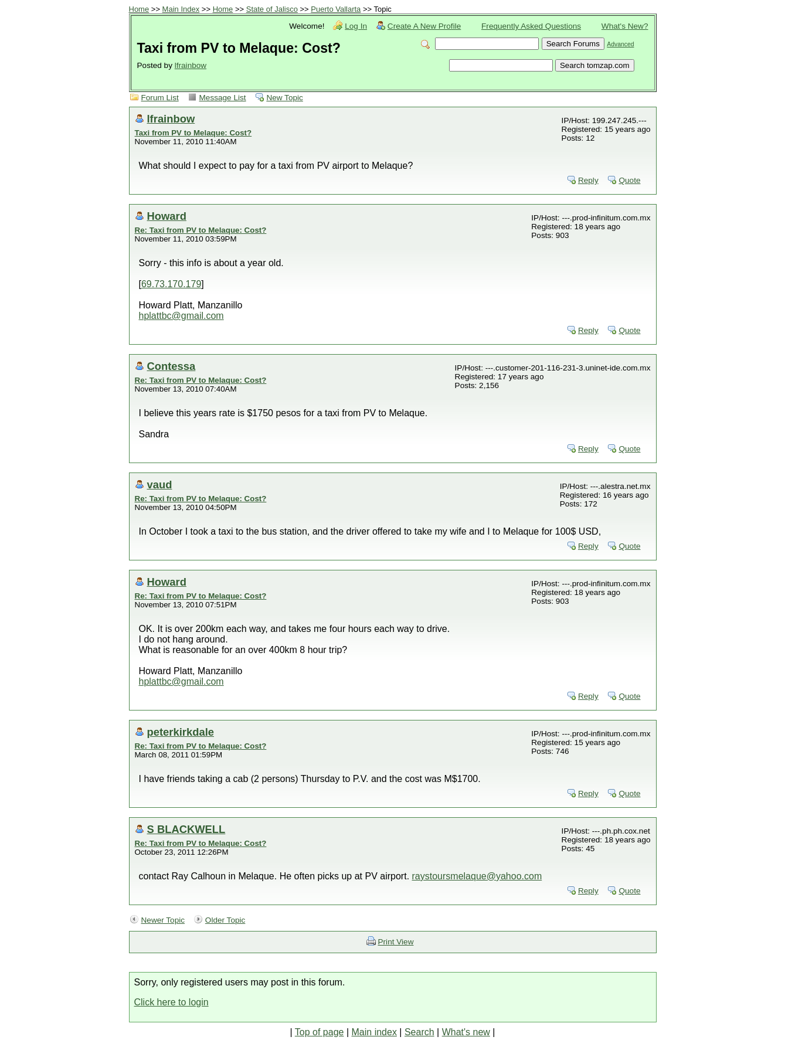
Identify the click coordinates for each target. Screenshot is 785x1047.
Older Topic (225, 920)
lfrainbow (190, 65)
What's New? (625, 26)
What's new (466, 1032)
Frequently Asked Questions (531, 26)
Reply (588, 180)
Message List (222, 97)
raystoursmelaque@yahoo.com (477, 876)
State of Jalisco (272, 9)
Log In (356, 26)
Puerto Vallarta (336, 9)
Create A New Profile (424, 26)
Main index (374, 1032)
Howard (166, 216)
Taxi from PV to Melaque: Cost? (193, 132)
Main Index (181, 9)
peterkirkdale (181, 732)
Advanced (620, 44)
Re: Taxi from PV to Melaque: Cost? (201, 230)
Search (419, 1032)
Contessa (171, 366)
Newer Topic (163, 920)
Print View (396, 941)
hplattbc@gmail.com (181, 316)
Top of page (319, 1032)
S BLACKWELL (186, 829)
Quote (629, 180)
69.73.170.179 (171, 284)
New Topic (284, 97)
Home (139, 9)
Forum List (160, 97)
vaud (159, 484)
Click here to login (171, 1002)
